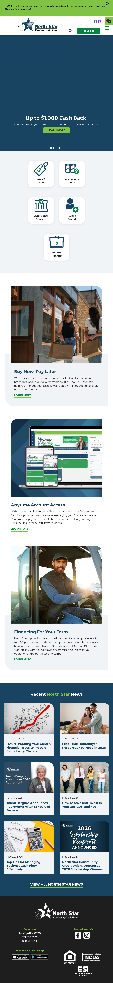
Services (49, 975)
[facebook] (96, 21)
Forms (59, 975)
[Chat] (109, 21)
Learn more (22, 381)
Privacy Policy (36, 975)
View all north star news (56, 871)
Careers (68, 975)
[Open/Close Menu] (107, 30)
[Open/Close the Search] (70, 31)
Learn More (56, 130)
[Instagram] (99, 21)
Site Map (79, 975)
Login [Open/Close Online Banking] (90, 30)
